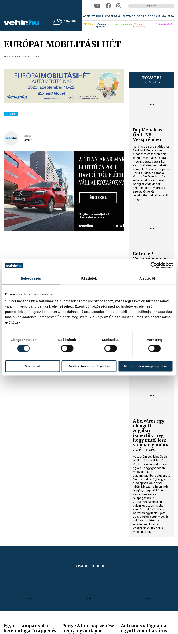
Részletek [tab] (89, 278)
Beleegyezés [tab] (31, 278)
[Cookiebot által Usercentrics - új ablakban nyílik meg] (153, 265)
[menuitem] (88, 16)
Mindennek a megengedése (145, 366)
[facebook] (108, 6)
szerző (27, 136)
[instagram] (118, 6)
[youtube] (97, 6)
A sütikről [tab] (147, 278)
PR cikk (10, 113)
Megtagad (32, 366)
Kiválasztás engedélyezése (89, 366)
